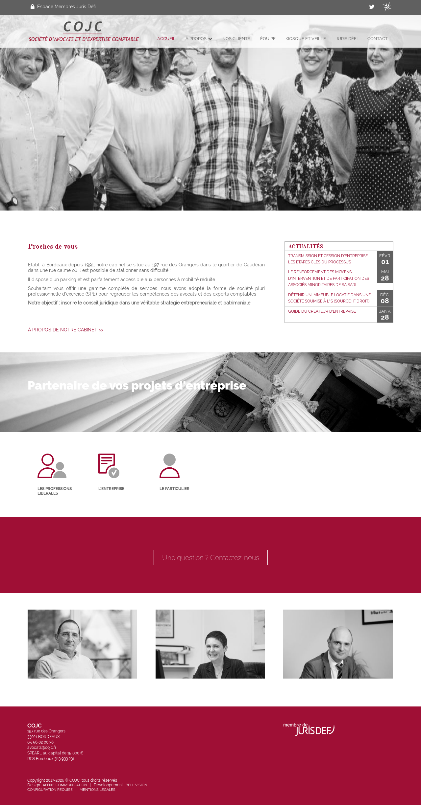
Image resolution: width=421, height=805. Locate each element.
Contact (377, 38)
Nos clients (236, 38)
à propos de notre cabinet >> (65, 329)
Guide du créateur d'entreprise (322, 311)
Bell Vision (136, 785)
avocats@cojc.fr (41, 747)
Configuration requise (50, 789)
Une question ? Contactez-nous (210, 557)
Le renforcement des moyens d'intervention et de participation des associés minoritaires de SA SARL (328, 278)
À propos (199, 38)
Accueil (166, 38)
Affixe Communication (65, 785)
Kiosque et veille (305, 38)
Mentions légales (97, 789)
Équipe (268, 38)
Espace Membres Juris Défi (63, 6)
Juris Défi (347, 38)
